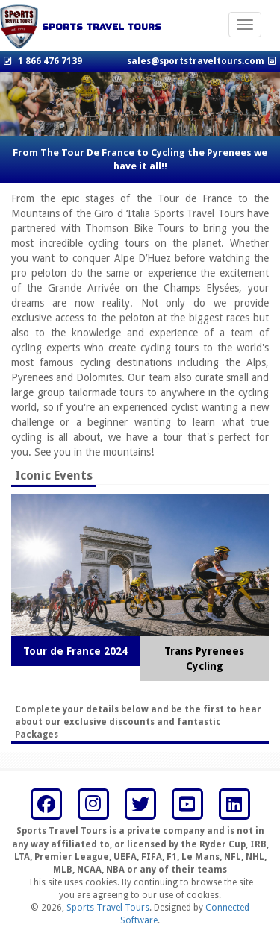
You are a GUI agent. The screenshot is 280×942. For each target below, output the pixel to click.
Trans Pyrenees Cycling (204, 658)
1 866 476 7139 (50, 61)
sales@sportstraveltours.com (195, 61)
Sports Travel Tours (107, 907)
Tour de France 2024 (75, 651)
